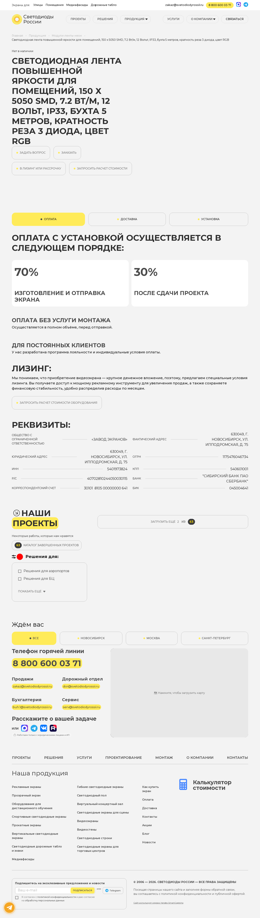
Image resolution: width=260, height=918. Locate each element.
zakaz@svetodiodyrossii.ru (184, 5)
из (173, 522)
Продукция (134, 19)
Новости (149, 842)
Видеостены (86, 829)
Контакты (237, 758)
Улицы (38, 5)
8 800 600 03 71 (220, 5)
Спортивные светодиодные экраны (39, 816)
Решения (105, 19)
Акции (147, 825)
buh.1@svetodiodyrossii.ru (32, 707)
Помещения (55, 5)
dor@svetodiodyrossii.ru (81, 686)
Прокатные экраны (26, 825)
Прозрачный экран (26, 795)
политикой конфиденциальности (56, 897)
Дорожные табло (104, 5)
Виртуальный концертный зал (100, 804)
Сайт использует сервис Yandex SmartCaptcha (158, 902)
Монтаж (164, 758)
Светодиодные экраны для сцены (103, 812)
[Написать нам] (9, 907)
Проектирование (123, 758)
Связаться (235, 19)
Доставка (149, 808)
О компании (201, 19)
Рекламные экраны (26, 787)
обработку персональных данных (44, 900)
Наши (35, 518)
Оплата (147, 799)
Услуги (173, 19)
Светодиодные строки (94, 838)
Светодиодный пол (92, 795)
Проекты (78, 19)
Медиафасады (77, 5)
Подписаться (82, 890)
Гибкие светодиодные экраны (100, 787)
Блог (145, 833)
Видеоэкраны (87, 821)
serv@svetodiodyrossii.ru (81, 707)
